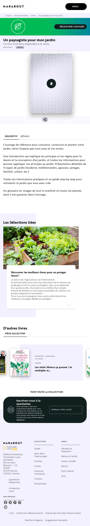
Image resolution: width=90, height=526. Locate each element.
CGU (11, 513)
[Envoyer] (79, 410)
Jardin (33, 15)
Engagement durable (56, 520)
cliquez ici (20, 419)
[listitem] (5, 502)
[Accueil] (14, 6)
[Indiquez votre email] (62, 410)
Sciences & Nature (21, 15)
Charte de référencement (29, 513)
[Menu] (76, 6)
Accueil (8, 15)
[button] (70, 26)
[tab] (11, 136)
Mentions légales (34, 520)
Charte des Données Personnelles (63, 513)
